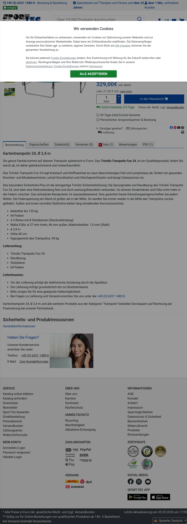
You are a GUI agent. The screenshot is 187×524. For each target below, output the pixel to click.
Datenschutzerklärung (39, 66)
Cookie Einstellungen (63, 58)
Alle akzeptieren (93, 74)
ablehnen (31, 62)
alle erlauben (123, 45)
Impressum (95, 66)
